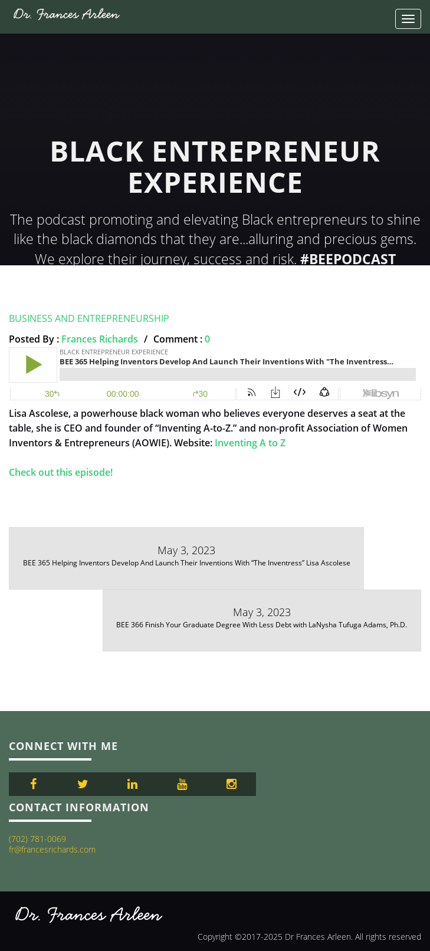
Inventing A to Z (250, 442)
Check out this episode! (61, 472)
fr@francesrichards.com (52, 849)
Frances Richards (99, 339)
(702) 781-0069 (37, 838)
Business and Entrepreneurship (89, 318)
